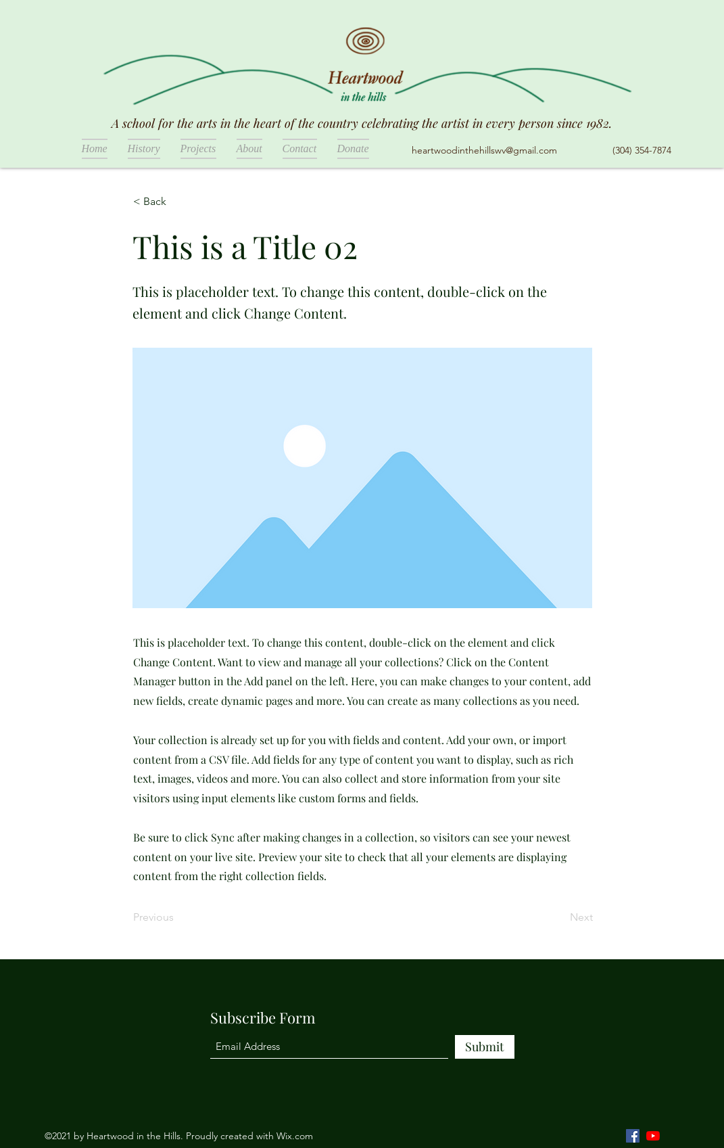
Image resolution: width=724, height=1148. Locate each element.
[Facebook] (632, 1136)
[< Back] (177, 201)
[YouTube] (653, 1136)
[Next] (559, 917)
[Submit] (484, 1047)
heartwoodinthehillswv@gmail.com (484, 150)
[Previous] (177, 917)
